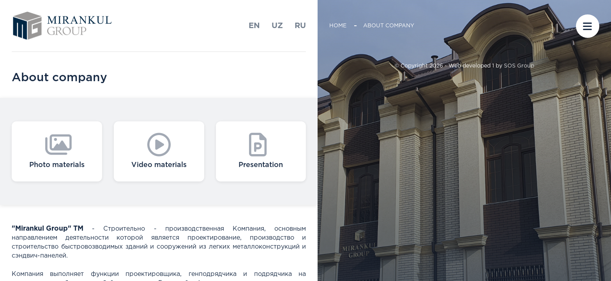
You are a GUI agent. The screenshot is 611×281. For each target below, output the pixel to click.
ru (300, 25)
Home (337, 25)
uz (277, 25)
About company (388, 25)
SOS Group (519, 66)
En (254, 25)
